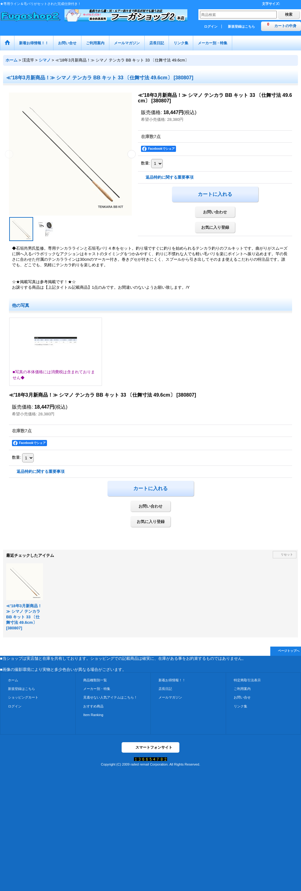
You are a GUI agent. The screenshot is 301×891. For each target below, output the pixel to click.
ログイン (210, 26)
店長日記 (165, 689)
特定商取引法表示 (247, 680)
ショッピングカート (23, 697)
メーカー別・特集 (96, 689)
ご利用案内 (242, 689)
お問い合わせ (215, 212)
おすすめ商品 (93, 706)
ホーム (13, 680)
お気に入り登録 (215, 227)
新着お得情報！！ (172, 680)
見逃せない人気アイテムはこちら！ (110, 697)
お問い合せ (242, 697)
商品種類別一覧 (95, 680)
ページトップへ (288, 650)
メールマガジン (170, 697)
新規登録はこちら (241, 26)
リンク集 (240, 706)
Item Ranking (93, 715)
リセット (287, 554)
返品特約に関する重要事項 (170, 177)
